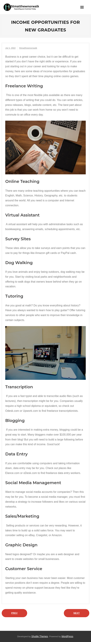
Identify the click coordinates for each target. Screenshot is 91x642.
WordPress (67, 636)
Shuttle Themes (39, 636)
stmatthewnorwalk (28, 48)
